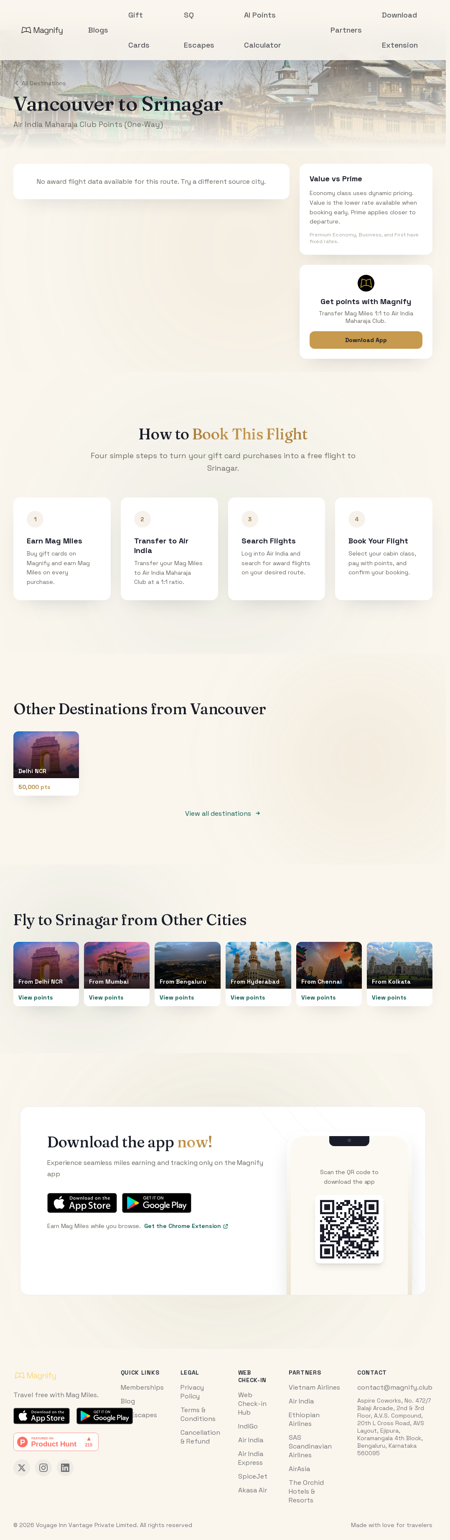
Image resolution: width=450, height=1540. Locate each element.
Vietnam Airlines (314, 1387)
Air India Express (250, 1458)
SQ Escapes (139, 1415)
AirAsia (299, 1468)
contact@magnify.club (394, 1387)
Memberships (142, 1387)
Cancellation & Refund (200, 1437)
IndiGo (248, 1426)
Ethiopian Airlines (304, 1419)
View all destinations (223, 813)
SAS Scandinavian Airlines (310, 1446)
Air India (250, 1440)
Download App (366, 340)
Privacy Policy (192, 1391)
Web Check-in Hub (252, 1403)
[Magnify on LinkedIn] (65, 1467)
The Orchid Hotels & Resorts (306, 1491)
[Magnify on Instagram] (43, 1467)
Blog (128, 1401)
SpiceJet (252, 1476)
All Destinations (39, 83)
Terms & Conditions (198, 1414)
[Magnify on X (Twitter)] (21, 1467)
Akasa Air (252, 1490)
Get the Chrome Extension (186, 1226)
